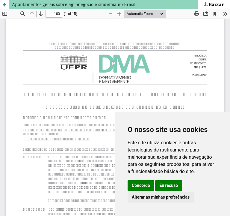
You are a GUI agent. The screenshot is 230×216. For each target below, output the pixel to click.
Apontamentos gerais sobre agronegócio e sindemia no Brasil (73, 4)
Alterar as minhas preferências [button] (161, 197)
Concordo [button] (141, 185)
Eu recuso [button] (168, 185)
